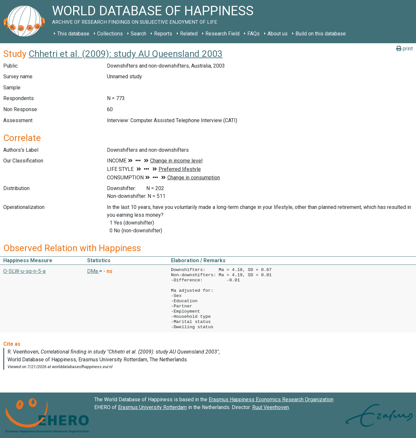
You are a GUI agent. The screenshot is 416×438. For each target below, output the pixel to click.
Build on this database (320, 34)
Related (189, 34)
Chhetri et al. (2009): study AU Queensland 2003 (126, 53)
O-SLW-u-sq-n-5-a (24, 271)
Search (138, 34)
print (404, 48)
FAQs (253, 34)
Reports (163, 34)
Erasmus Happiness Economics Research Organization (271, 399)
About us (277, 34)
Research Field (222, 34)
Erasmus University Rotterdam (152, 407)
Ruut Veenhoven (270, 407)
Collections (110, 34)
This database (73, 34)
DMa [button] (93, 271)
